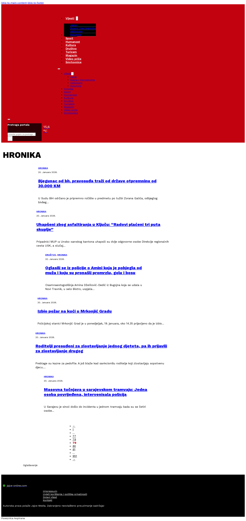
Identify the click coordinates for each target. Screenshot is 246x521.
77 (74, 436)
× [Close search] (10, 138)
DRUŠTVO (50, 255)
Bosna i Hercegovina (83, 28)
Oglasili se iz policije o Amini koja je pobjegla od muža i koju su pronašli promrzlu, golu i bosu (93, 270)
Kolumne (75, 34)
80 (74, 446)
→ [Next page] (74, 459)
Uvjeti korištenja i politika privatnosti (65, 494)
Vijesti (70, 18)
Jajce (73, 76)
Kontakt (47, 500)
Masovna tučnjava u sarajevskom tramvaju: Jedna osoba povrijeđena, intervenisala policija (95, 392)
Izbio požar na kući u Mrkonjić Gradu (75, 311)
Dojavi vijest (50, 497)
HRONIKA (43, 168)
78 (74, 439)
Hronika (68, 88)
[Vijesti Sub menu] (77, 18)
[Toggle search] (9, 119)
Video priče (73, 58)
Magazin (71, 55)
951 (75, 456)
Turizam (71, 51)
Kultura (71, 45)
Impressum (50, 491)
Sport (69, 38)
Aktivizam (76, 31)
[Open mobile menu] (59, 68)
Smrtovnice (74, 62)
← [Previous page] (74, 426)
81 (74, 449)
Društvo (71, 48)
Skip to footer (36, 2)
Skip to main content (14, 2)
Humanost (73, 41)
